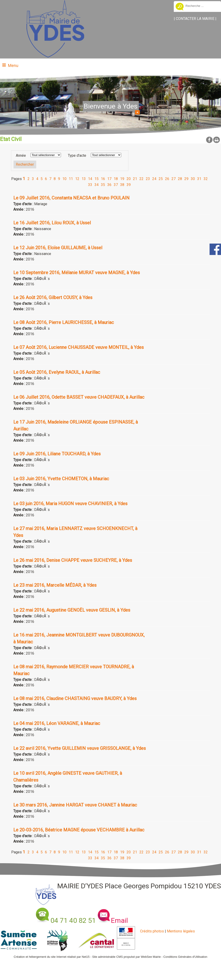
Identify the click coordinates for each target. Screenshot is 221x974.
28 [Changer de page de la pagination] (180, 179)
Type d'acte (77, 155)
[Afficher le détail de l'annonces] (80, 197)
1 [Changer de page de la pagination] (24, 178)
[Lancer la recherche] (179, 7)
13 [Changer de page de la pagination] (84, 179)
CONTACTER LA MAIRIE (195, 18)
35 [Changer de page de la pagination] (103, 185)
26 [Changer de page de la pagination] (167, 179)
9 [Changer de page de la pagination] (59, 179)
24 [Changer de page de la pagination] (154, 179)
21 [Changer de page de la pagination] (135, 179)
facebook (209, 140)
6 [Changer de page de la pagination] (46, 179)
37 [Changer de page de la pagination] (116, 185)
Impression (216, 140)
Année (21, 155)
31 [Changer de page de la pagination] (199, 179)
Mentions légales (181, 931)
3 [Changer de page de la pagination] (33, 179)
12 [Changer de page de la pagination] (77, 179)
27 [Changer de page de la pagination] (173, 179)
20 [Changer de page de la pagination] (129, 179)
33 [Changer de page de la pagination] (90, 185)
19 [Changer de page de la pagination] (122, 179)
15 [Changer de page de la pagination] (96, 179)
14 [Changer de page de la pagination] (90, 179)
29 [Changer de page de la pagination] (186, 179)
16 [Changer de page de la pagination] (103, 179)
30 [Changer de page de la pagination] (193, 179)
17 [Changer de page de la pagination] (109, 179)
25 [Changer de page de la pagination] (161, 179)
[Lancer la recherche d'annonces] (25, 164)
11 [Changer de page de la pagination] (71, 179)
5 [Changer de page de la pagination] (42, 179)
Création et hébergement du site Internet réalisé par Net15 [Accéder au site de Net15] (52, 956)
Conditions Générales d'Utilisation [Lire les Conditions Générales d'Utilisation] (185, 956)
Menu (13, 65)
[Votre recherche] (201, 5)
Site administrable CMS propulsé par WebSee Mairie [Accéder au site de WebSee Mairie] (126, 956)
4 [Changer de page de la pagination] (37, 179)
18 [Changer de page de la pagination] (116, 179)
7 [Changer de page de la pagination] (50, 179)
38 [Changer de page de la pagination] (122, 185)
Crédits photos (152, 931)
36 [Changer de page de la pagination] (109, 185)
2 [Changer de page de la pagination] (29, 179)
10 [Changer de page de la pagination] (64, 179)
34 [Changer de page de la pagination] (96, 185)
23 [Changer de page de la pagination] (148, 179)
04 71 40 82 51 (73, 920)
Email (119, 920)
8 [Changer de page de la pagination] (55, 179)
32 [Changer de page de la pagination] (206, 179)
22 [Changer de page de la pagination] (141, 179)
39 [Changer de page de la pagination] (129, 185)
